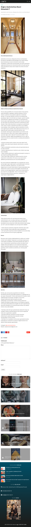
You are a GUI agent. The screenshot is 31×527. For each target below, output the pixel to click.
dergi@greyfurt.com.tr (7, 494)
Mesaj (2, 344)
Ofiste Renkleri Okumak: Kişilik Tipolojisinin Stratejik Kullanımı (17, 479)
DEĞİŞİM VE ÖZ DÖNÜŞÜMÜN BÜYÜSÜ (13, 467)
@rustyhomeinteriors (11, 325)
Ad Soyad (3, 360)
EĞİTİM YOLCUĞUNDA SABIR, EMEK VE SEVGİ (14, 475)
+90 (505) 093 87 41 (6, 491)
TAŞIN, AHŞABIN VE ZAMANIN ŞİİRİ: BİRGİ (13, 471)
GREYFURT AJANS (22, 524)
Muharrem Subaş (6, 14)
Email (2, 364)
